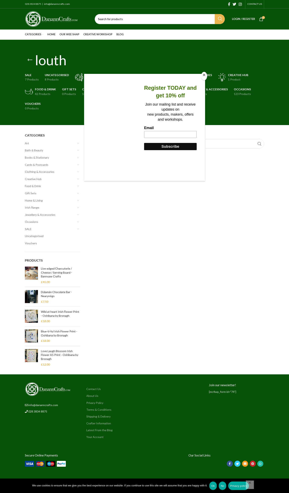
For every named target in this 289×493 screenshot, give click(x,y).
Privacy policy (238, 485)
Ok (213, 485)
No (222, 485)
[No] (250, 485)
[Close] (204, 76)
